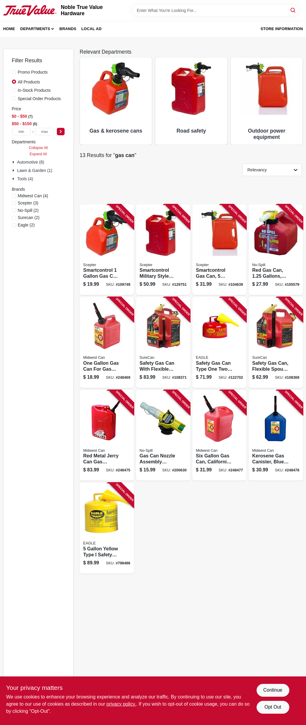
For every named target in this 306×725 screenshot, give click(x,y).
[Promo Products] (14, 72)
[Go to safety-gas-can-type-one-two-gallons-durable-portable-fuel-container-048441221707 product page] (219, 342)
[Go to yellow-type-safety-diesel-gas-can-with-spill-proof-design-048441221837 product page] (107, 528)
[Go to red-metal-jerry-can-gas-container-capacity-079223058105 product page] (107, 435)
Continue (272, 690)
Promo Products (33, 72)
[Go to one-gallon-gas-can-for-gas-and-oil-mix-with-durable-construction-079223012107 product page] (107, 342)
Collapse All (38, 148)
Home (9, 29)
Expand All (38, 154)
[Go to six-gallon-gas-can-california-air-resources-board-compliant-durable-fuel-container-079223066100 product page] (219, 435)
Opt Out (272, 707)
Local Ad (91, 29)
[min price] (21, 131)
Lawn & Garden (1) (34, 170)
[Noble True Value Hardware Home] (30, 10)
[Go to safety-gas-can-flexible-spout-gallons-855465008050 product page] (276, 342)
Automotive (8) (30, 162)
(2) (28, 210)
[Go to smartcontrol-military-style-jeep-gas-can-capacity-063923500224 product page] (163, 249)
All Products (29, 81)
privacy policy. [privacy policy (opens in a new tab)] (121, 704)
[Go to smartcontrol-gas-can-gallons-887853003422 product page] (219, 249)
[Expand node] (14, 162)
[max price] (44, 131)
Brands (68, 29)
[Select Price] (61, 131)
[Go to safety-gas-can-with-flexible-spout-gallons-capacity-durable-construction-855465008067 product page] (163, 342)
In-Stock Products (34, 90)
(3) (28, 203)
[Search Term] (215, 10)
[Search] (293, 10)
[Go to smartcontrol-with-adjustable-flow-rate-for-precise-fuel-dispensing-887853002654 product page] (107, 249)
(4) (33, 195)
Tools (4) (25, 178)
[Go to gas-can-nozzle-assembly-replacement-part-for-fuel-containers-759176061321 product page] (163, 435)
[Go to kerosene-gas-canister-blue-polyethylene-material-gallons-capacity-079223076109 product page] (276, 435)
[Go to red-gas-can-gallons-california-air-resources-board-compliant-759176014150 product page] (276, 249)
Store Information (281, 29)
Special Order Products (39, 98)
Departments (35, 29)
